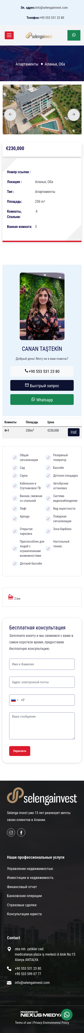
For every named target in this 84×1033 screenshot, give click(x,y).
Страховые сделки (22, 905)
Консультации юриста (24, 914)
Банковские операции (24, 895)
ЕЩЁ (74, 432)
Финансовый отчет (22, 886)
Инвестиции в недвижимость (30, 877)
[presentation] (10, 115)
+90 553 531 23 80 (42, 371)
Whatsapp (42, 399)
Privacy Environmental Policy (51, 1022)
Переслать (19, 751)
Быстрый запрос (42, 385)
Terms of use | (24, 1022)
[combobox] (14, 700)
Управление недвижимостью (30, 868)
